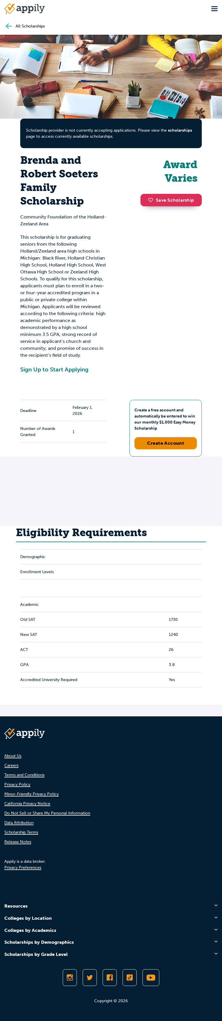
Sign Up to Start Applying (54, 369)
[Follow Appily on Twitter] (90, 977)
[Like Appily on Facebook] (110, 977)
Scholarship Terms (21, 832)
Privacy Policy (17, 784)
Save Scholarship (171, 200)
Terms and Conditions (24, 774)
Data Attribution (19, 822)
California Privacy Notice (27, 803)
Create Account (165, 443)
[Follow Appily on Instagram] (70, 977)
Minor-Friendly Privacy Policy (31, 794)
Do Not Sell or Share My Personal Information (47, 813)
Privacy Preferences (22, 867)
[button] (152, 200)
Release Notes (17, 841)
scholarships (180, 130)
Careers (11, 765)
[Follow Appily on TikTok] (130, 977)
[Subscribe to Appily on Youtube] (151, 977)
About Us (12, 755)
